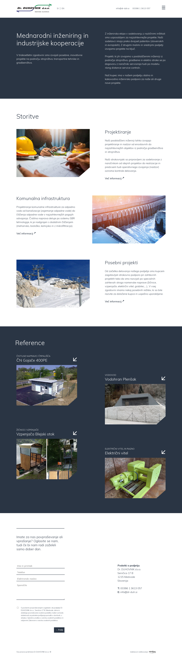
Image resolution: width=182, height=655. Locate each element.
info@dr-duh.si (122, 8)
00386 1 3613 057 (141, 8)
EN (63, 8)
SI (58, 8)
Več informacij (113, 178)
